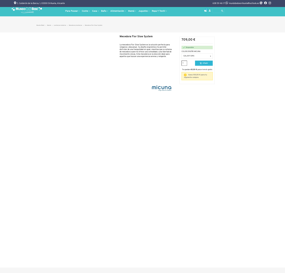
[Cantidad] (184, 63)
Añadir (204, 63)
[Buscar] (218, 10)
